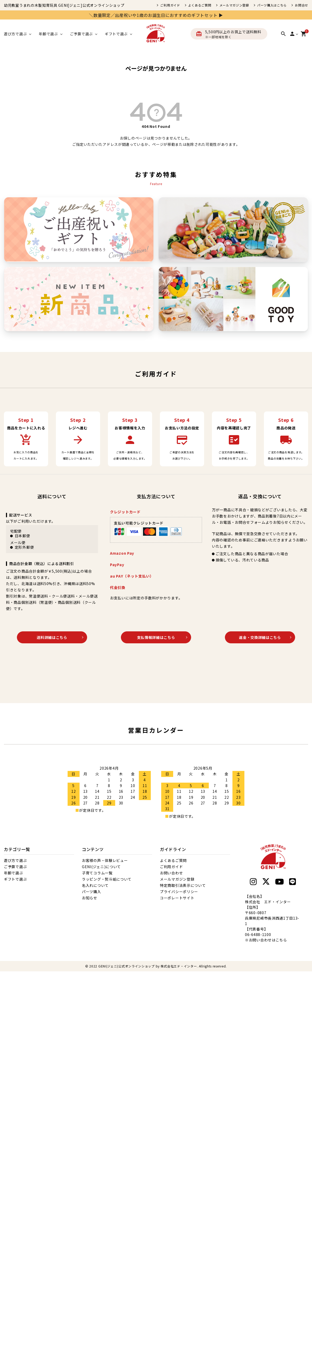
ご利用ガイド (170, 5)
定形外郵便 (24, 547)
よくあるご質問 (199, 5)
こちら (281, 939)
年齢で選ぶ (13, 872)
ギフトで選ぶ (15, 879)
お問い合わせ (171, 872)
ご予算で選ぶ (15, 866)
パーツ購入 (91, 891)
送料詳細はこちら (52, 637)
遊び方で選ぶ (15, 860)
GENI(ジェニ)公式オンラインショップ (126, 966)
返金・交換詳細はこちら (260, 637)
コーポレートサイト (177, 897)
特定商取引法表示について (183, 885)
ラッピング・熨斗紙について (107, 879)
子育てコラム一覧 (97, 872)
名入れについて (95, 885)
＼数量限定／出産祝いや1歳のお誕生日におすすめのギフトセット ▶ (156, 15)
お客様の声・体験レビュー (105, 860)
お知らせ (89, 897)
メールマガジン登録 (234, 5)
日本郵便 (22, 535)
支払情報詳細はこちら (156, 637)
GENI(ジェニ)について (101, 866)
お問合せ (301, 5)
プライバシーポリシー (179, 891)
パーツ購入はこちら (272, 5)
